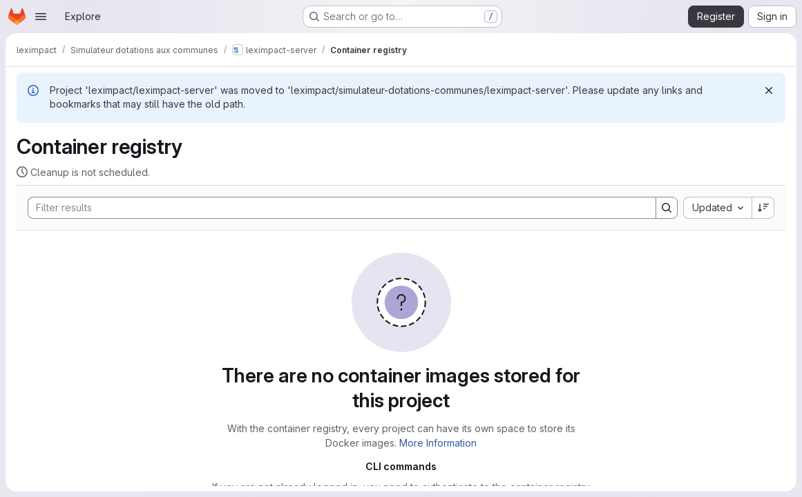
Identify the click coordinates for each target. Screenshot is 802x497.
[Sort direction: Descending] (763, 208)
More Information (438, 443)
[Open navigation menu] (41, 17)
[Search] (335, 207)
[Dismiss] (769, 90)
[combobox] (717, 208)
